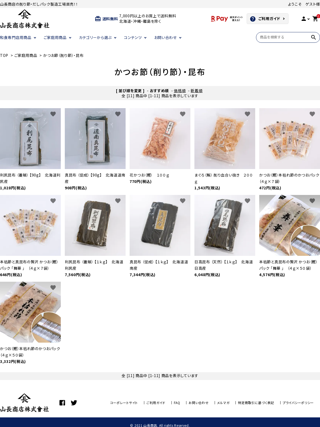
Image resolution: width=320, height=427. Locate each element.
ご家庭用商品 (55, 37)
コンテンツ (133, 37)
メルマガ (223, 402)
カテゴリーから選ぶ (95, 37)
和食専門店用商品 (15, 37)
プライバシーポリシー (298, 402)
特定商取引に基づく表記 (256, 402)
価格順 (180, 90)
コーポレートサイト (124, 402)
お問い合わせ (165, 37)
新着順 (196, 90)
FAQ (177, 402)
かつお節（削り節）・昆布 (63, 55)
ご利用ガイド (265, 19)
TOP (4, 55)
